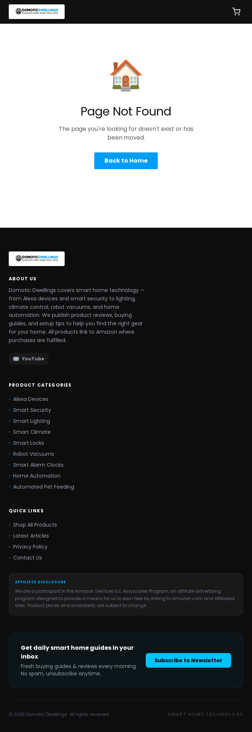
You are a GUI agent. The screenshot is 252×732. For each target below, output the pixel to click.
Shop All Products (33, 524)
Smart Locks (26, 443)
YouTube (28, 359)
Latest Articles (29, 535)
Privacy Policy (28, 546)
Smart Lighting (29, 421)
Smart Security (30, 410)
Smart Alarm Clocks (36, 465)
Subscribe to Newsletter (188, 660)
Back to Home (126, 160)
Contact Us (25, 557)
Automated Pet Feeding (41, 486)
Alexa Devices (28, 399)
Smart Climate (30, 432)
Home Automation (35, 475)
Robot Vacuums (31, 454)
